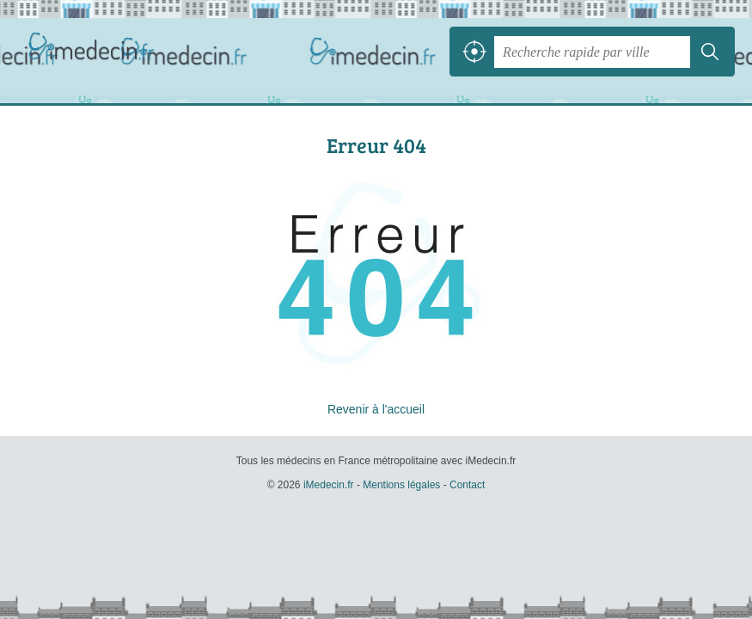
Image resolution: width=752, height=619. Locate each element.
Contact (467, 485)
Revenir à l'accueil (376, 409)
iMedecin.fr (94, 51)
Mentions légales (401, 485)
